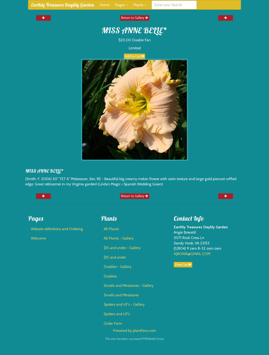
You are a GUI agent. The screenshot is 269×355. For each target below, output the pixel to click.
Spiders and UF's (117, 314)
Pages (121, 5)
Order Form (113, 323)
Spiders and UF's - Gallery (124, 304)
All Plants (111, 229)
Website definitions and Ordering (57, 229)
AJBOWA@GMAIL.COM (192, 253)
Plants (139, 5)
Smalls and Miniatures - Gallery (129, 285)
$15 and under (115, 257)
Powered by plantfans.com (134, 330)
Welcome (38, 238)
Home (104, 5)
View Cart (183, 264)
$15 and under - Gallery (122, 248)
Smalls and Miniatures (121, 295)
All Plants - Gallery (119, 238)
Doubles (110, 276)
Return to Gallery (134, 18)
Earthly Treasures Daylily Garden (62, 5)
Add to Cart (134, 56)
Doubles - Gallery (118, 266)
